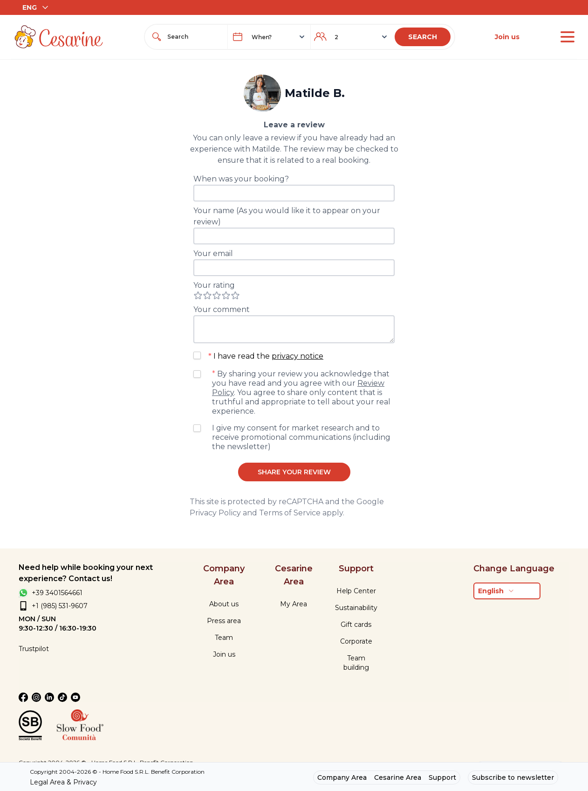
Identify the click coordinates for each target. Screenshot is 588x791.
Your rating (214, 285)
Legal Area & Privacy (63, 782)
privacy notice (297, 356)
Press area (224, 621)
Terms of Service (290, 512)
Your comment (221, 309)
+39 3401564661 (57, 593)
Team (224, 637)
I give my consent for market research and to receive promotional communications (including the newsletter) (301, 437)
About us (224, 604)
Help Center (356, 591)
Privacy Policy (215, 512)
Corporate (356, 641)
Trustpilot (34, 649)
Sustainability (356, 608)
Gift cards (356, 624)
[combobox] (194, 37)
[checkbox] (197, 355)
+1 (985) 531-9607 (60, 606)
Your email (213, 253)
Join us (507, 37)
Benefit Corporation (178, 771)
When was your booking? (241, 178)
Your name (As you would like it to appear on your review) (286, 216)
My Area (293, 604)
